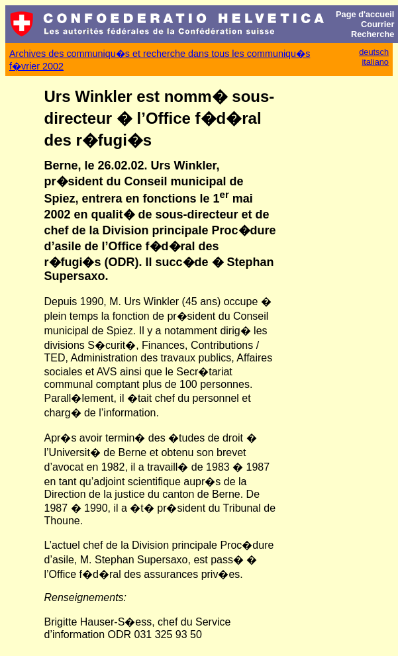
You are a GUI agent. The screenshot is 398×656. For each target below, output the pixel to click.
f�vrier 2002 (36, 66)
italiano (375, 62)
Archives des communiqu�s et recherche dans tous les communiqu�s (159, 53)
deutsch (374, 52)
